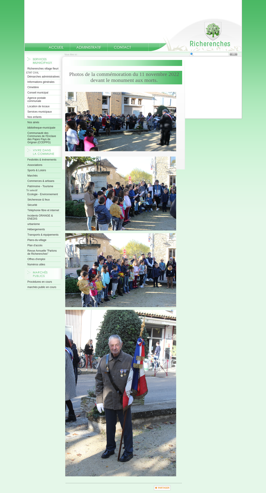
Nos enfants (35, 117)
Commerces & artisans (41, 181)
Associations (35, 165)
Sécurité (32, 205)
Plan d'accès (35, 245)
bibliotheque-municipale (41, 127)
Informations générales (41, 81)
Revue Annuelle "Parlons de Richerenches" (42, 252)
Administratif (88, 47)
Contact (122, 47)
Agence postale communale (37, 99)
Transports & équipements (43, 234)
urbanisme (34, 224)
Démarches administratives (44, 76)
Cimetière (33, 87)
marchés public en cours (42, 287)
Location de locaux (39, 106)
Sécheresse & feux (39, 199)
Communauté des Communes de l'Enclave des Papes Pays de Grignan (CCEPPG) (42, 137)
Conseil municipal (38, 92)
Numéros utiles (36, 264)
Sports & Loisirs (37, 170)
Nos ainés (33, 122)
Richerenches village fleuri (43, 68)
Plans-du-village (37, 240)
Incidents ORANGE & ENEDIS (40, 217)
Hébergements (36, 229)
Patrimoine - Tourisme (40, 186)
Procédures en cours (40, 281)
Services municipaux (40, 111)
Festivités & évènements (42, 159)
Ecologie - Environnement (43, 194)
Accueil (196, 34)
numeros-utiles (142, 47)
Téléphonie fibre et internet (43, 210)
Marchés (33, 175)
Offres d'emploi (36, 259)
